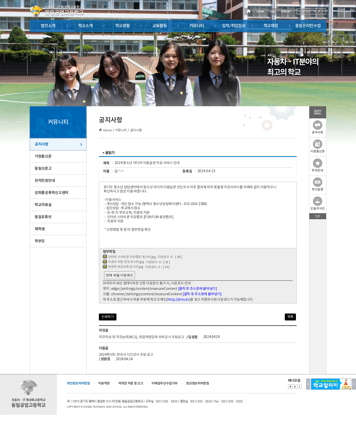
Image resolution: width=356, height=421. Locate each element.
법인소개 (48, 25)
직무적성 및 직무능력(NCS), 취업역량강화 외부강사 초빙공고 (141, 337)
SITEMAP (285, 11)
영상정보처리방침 (197, 383)
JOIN (272, 11)
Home (107, 130)
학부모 (40, 241)
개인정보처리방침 (78, 383)
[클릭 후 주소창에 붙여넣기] (197, 289)
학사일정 (317, 184)
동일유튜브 (43, 217)
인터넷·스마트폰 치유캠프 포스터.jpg (132, 257)
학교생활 (122, 25)
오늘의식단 (317, 203)
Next (354, 384)
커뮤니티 (196, 25)
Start (299, 386)
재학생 (40, 229)
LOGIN (260, 11)
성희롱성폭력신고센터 (51, 192)
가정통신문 (43, 156)
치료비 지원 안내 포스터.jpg (126, 262)
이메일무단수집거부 (165, 383)
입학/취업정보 (233, 25)
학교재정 (271, 25)
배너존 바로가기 (290, 386)
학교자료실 (43, 205)
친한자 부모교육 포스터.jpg (125, 267)
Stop (294, 386)
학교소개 (85, 25)
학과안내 (317, 165)
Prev (308, 384)
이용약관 (104, 383)
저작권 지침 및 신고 (130, 383)
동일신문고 (43, 168)
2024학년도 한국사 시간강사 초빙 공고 (126, 355)
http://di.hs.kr (178, 300)
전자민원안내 (45, 180)
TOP (317, 216)
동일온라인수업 (308, 25)
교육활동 (159, 25)
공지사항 (41, 144)
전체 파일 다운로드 (119, 275)
